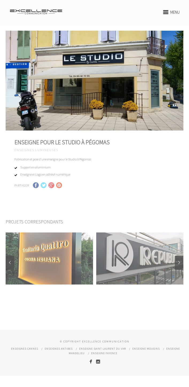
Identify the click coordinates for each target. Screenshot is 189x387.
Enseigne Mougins (146, 356)
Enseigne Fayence (104, 361)
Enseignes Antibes (59, 356)
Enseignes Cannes (24, 356)
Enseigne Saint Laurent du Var (102, 356)
